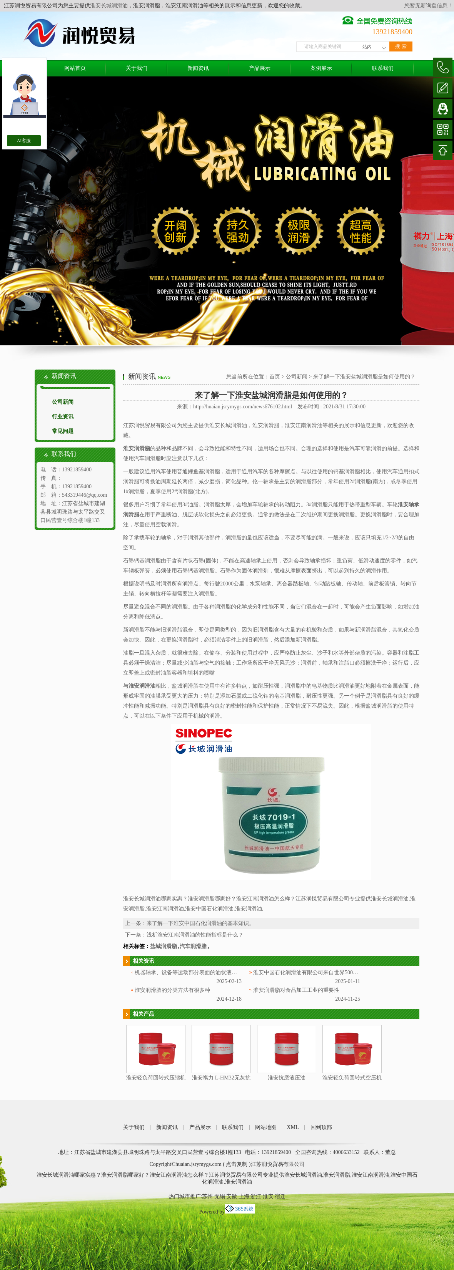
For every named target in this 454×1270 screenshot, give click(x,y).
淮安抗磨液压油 (286, 1078)
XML (293, 1127)
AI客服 (24, 140)
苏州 (207, 1196)
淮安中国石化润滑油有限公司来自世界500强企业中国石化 (322, 972)
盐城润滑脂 (163, 946)
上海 (244, 1196)
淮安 (268, 1196)
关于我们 (136, 68)
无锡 (219, 1196)
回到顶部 (321, 1127)
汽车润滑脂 (193, 946)
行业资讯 (62, 416)
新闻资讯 (198, 68)
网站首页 (75, 68)
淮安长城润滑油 (109, 5)
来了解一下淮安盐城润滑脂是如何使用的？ (364, 377)
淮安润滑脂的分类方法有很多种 (172, 990)
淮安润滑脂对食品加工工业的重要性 (296, 990)
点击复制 (236, 1164)
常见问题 (62, 431)
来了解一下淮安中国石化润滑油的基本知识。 (200, 923)
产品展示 (259, 68)
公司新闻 (62, 402)
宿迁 (280, 1196)
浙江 (255, 1196)
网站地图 (266, 1127)
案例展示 (321, 68)
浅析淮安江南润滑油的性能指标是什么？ (195, 935)
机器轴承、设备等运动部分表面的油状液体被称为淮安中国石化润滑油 (218, 972)
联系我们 (383, 68)
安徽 (231, 1196)
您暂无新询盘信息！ (428, 5)
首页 (274, 377)
